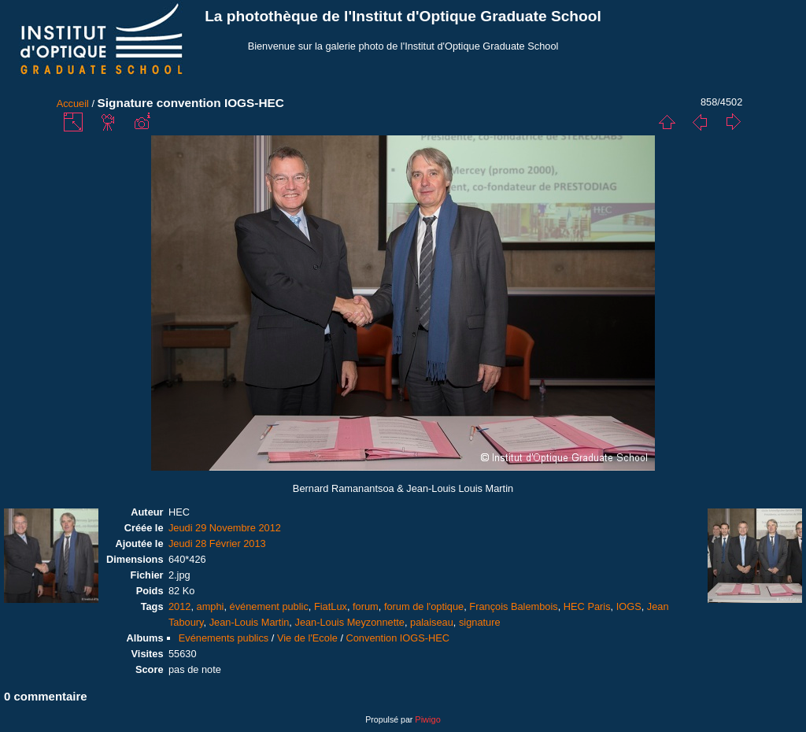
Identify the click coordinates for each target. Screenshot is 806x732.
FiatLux (330, 606)
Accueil (73, 103)
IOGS (628, 606)
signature (480, 622)
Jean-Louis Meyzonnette (349, 622)
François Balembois (513, 606)
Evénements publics (224, 638)
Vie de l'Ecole (307, 638)
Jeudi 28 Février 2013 (217, 543)
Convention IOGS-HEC (398, 638)
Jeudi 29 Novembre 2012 (224, 528)
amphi (210, 606)
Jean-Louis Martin (249, 622)
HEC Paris (587, 606)
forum (366, 606)
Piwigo (427, 719)
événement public (269, 606)
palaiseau (431, 622)
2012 (179, 606)
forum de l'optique (424, 606)
